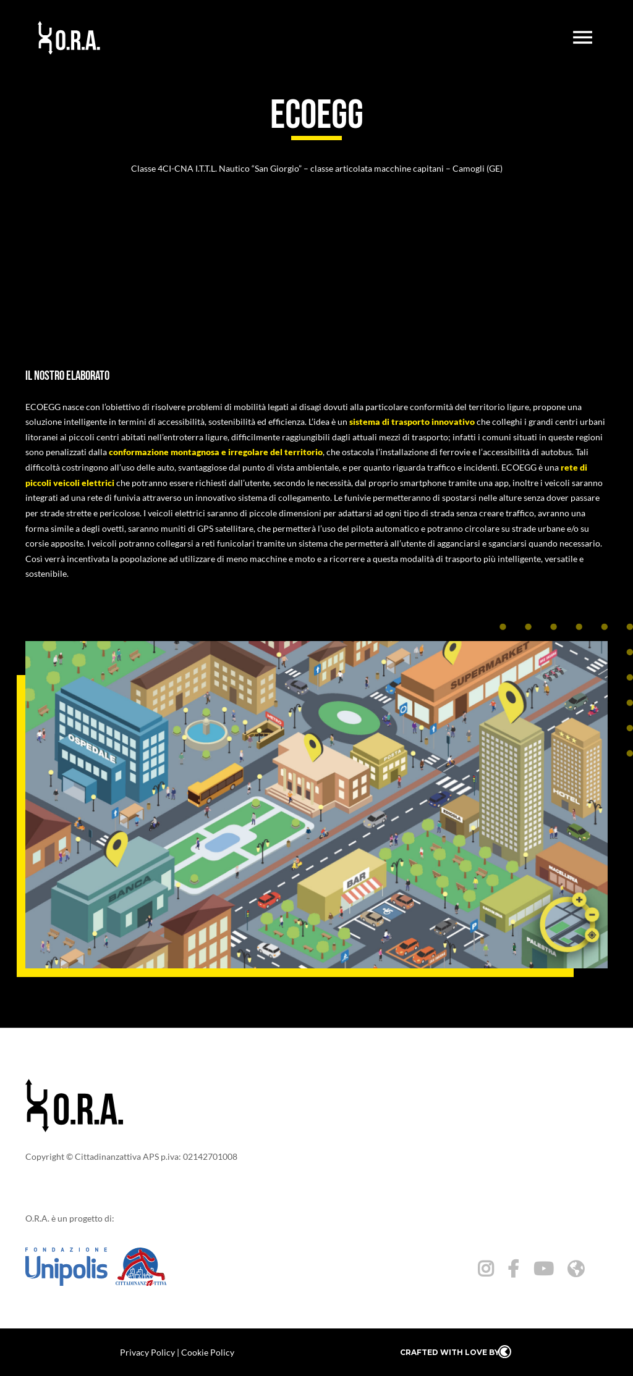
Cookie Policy (207, 1352)
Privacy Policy (147, 1352)
